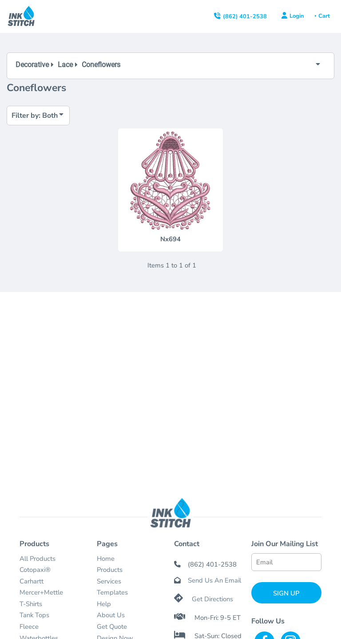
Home (106, 558)
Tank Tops (34, 615)
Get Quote (112, 626)
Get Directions (212, 599)
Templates (112, 592)
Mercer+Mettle (41, 592)
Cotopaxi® (35, 569)
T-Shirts (31, 603)
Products (110, 569)
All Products (38, 558)
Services (109, 581)
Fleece (29, 626)
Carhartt (32, 581)
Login (296, 16)
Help (104, 603)
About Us (111, 615)
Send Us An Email (214, 580)
